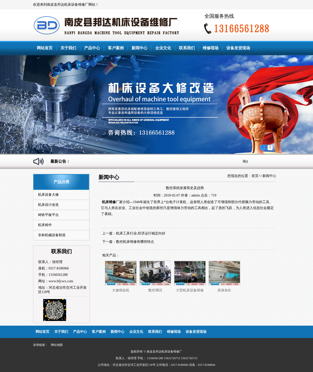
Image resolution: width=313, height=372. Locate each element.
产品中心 (92, 48)
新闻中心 (139, 48)
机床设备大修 (48, 194)
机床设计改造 (48, 205)
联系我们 (187, 48)
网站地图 (57, 345)
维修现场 (210, 48)
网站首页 (45, 48)
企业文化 (163, 48)
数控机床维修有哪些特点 (135, 242)
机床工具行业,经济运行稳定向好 (140, 233)
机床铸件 (45, 225)
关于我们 (68, 48)
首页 (255, 176)
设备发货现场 (238, 48)
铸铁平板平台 (48, 215)
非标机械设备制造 (52, 235)
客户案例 (116, 48)
